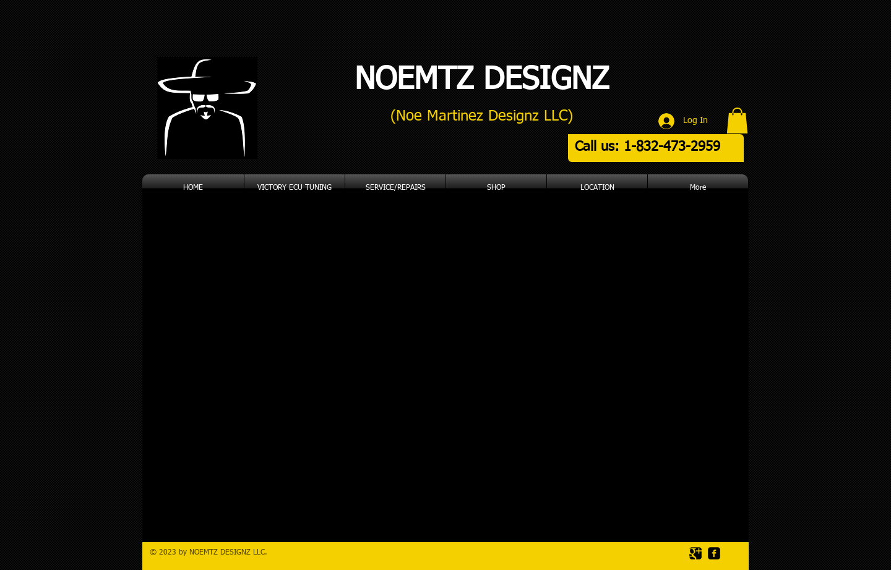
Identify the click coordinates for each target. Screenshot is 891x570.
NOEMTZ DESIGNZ (482, 80)
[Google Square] (695, 553)
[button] (737, 121)
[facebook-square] (714, 553)
